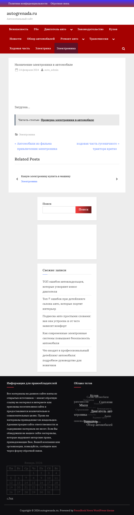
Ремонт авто (69, 38)
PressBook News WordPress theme (94, 510)
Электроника (66, 48)
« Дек (10, 498)
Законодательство (90, 29)
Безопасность (18, 29)
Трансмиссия (98, 38)
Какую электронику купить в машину (45, 176)
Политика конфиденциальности (27, 3)
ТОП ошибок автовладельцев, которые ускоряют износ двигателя (63, 286)
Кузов (113, 29)
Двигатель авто (55, 29)
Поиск (47, 203)
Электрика (43, 48)
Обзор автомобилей (41, 38)
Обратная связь (60, 3)
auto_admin (51, 69)
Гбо (36, 29)
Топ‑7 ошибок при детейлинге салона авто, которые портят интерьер (64, 303)
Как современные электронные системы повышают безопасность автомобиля (66, 338)
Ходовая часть (20, 48)
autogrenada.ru (22, 13)
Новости (15, 38)
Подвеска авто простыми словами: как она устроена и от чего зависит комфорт (67, 321)
